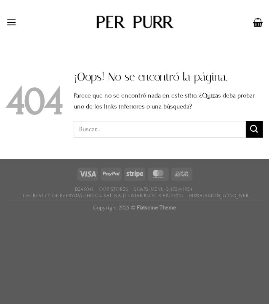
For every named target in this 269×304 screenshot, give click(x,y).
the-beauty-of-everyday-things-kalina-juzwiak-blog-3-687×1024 (102, 195)
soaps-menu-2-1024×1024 (163, 189)
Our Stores (113, 189)
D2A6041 (84, 189)
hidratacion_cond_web (218, 195)
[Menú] (11, 22)
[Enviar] (254, 129)
